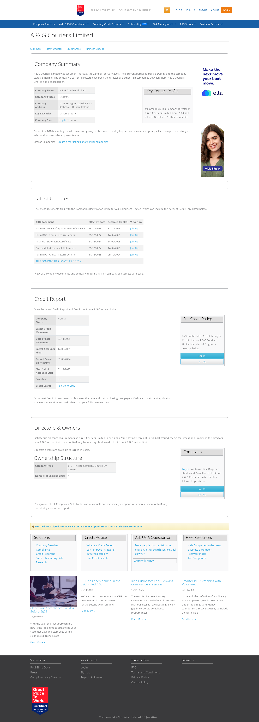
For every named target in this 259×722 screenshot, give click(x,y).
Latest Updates (54, 48)
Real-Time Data (40, 667)
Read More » (37, 642)
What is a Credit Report (100, 545)
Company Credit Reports (107, 24)
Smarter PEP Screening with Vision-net (201, 582)
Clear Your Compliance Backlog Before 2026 (52, 610)
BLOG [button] (179, 10)
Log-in (185, 469)
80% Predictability (97, 553)
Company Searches (44, 24)
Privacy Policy (140, 677)
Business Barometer (211, 24)
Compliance (43, 549)
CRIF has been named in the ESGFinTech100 (101, 582)
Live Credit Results (97, 558)
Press (34, 672)
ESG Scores (187, 24)
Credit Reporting (45, 553)
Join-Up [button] (202, 361)
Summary (35, 48)
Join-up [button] (202, 494)
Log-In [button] (202, 355)
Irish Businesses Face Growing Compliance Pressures (152, 582)
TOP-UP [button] (203, 10)
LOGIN (226, 10)
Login (84, 667)
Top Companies (197, 558)
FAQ (133, 667)
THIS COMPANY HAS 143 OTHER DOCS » (58, 261)
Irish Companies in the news (204, 545)
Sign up (85, 672)
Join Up (134, 228)
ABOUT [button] (215, 10)
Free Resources (199, 537)
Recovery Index (197, 553)
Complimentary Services (46, 677)
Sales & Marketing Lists (49, 558)
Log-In (63, 120)
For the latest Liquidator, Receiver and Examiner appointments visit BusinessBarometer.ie (88, 526)
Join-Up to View (66, 385)
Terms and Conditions (145, 672)
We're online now (144, 560)
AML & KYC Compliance (73, 24)
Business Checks (94, 48)
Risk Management (164, 24)
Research (41, 562)
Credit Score (74, 48)
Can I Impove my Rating (101, 549)
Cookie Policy (139, 682)
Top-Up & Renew (91, 677)
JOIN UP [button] (190, 10)
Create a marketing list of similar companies (83, 141)
